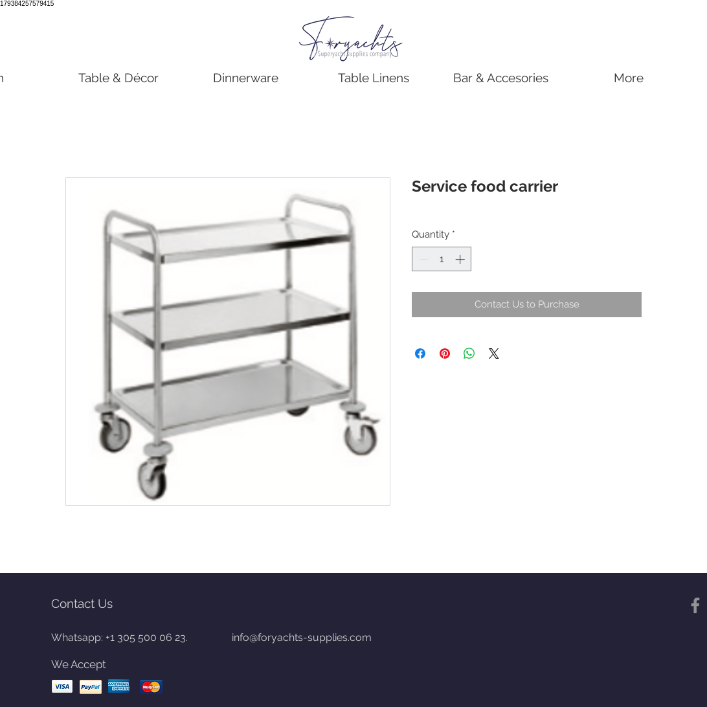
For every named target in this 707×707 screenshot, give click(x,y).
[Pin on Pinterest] (445, 353)
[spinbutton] (442, 259)
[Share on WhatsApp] (469, 353)
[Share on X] (494, 353)
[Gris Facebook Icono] (695, 605)
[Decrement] (422, 259)
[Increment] (461, 259)
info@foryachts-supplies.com (302, 637)
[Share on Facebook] (420, 353)
